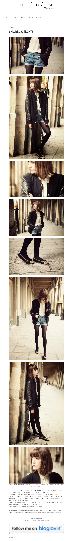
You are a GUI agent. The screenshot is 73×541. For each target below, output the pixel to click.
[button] (69, 17)
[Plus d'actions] (63, 27)
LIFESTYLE (30, 17)
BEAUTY (8, 17)
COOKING (15, 17)
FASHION (22, 17)
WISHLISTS (38, 17)
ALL (2, 17)
